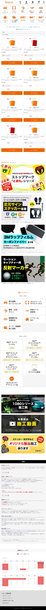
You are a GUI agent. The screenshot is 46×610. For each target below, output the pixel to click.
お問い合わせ (6, 603)
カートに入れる (12, 62)
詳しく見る (4, 472)
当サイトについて (7, 595)
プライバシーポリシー (8, 598)
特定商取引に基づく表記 (8, 600)
